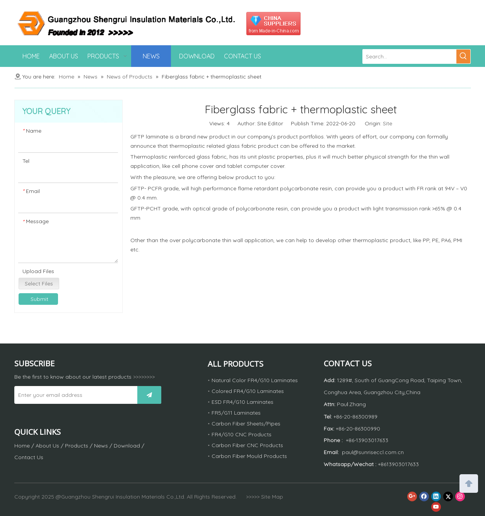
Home (22, 445)
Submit (39, 299)
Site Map (272, 496)
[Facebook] (424, 496)
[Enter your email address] (73, 395)
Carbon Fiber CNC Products (247, 445)
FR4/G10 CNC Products (242, 434)
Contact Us (28, 457)
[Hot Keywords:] (463, 56)
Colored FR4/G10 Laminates (248, 391)
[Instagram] (460, 496)
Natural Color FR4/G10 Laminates (255, 380)
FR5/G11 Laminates (236, 412)
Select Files (39, 283)
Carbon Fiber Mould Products (249, 456)
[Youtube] (436, 507)
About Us (47, 445)
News (101, 445)
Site (387, 123)
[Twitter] (448, 496)
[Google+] (412, 496)
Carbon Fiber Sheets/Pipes (246, 423)
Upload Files (38, 271)
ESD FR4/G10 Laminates (242, 401)
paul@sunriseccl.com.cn (373, 452)
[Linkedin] (436, 496)
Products (76, 445)
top (468, 482)
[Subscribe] (149, 395)
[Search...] (409, 56)
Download (127, 445)
